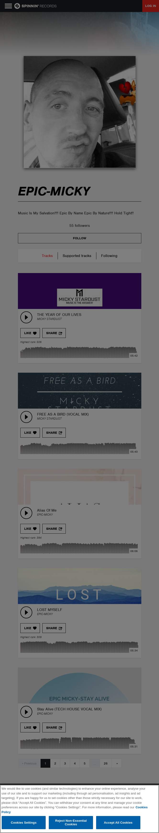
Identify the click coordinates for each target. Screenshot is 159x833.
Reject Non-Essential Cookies (71, 822)
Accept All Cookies (118, 822)
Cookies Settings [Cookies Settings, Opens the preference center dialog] (24, 822)
